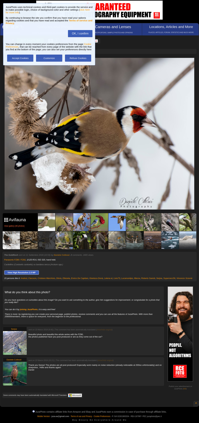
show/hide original (104, 330)
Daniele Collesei (62, 255)
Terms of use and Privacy (81, 416)
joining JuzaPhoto (29, 309)
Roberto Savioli (148, 278)
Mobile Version (43, 416)
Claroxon (32, 278)
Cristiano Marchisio (46, 278)
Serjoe (159, 278)
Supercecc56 (169, 278)
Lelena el (108, 278)
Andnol (24, 278)
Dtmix (58, 278)
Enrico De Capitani (79, 278)
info (184, 389)
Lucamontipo (127, 278)
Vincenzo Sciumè (184, 278)
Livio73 (116, 278)
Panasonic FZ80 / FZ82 (15, 260)
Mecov (137, 278)
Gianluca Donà (96, 278)
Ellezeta (66, 278)
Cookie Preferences (102, 416)
